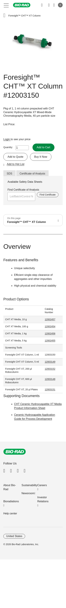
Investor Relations (43, 499)
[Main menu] (6, 5)
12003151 (50, 389)
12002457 (50, 319)
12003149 (50, 361)
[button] (4, 16)
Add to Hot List (15, 164)
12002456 (50, 333)
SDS (9, 173)
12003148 (50, 379)
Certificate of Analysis (32, 173)
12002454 (50, 326)
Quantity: (8, 147)
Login (7, 139)
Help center (10, 513)
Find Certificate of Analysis (23, 189)
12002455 (50, 340)
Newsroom (28, 493)
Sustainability (29, 485)
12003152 (50, 368)
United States (14, 536)
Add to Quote (15, 156)
